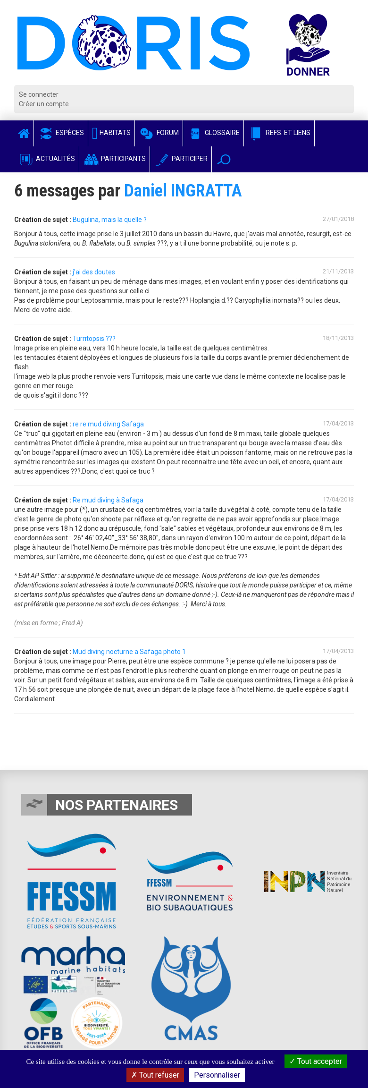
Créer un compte (44, 104)
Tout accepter (315, 1061)
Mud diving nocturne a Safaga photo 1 (129, 651)
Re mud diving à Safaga (108, 500)
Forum (159, 132)
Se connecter (39, 94)
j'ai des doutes (94, 272)
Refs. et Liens (279, 132)
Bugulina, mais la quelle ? (110, 219)
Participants (114, 158)
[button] (224, 159)
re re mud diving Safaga (108, 424)
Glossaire (213, 132)
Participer (181, 158)
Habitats (111, 132)
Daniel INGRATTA (183, 191)
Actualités (46, 158)
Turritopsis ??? (94, 338)
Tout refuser (155, 1075)
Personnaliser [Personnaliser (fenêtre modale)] (217, 1075)
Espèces (61, 132)
